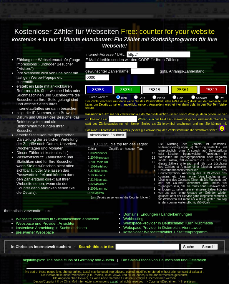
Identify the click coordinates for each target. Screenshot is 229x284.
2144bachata (98, 179)
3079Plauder (98, 153)
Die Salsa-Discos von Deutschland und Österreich (163, 260)
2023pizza (97, 193)
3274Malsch (98, 184)
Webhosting (133, 218)
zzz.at (114, 281)
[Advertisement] (114, 13)
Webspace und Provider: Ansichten (45, 223)
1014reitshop (98, 166)
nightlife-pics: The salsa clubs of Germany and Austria (68, 260)
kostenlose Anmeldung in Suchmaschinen (51, 228)
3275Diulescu (99, 171)
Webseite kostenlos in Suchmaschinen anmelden (57, 219)
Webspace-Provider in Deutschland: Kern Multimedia (168, 223)
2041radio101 (99, 162)
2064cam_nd (98, 188)
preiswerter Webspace (35, 232)
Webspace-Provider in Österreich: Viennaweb (162, 227)
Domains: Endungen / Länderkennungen (157, 214)
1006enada (97, 175)
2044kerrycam (99, 157)
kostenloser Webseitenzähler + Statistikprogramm (165, 232)
